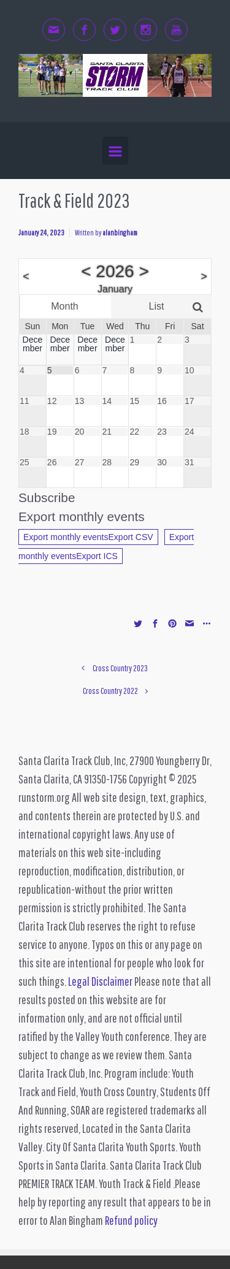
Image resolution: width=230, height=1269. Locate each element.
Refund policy (131, 1220)
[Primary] (115, 150)
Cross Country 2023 (120, 668)
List (156, 306)
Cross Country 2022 (110, 690)
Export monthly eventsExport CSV (88, 537)
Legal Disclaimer (100, 981)
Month (64, 306)
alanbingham (119, 232)
